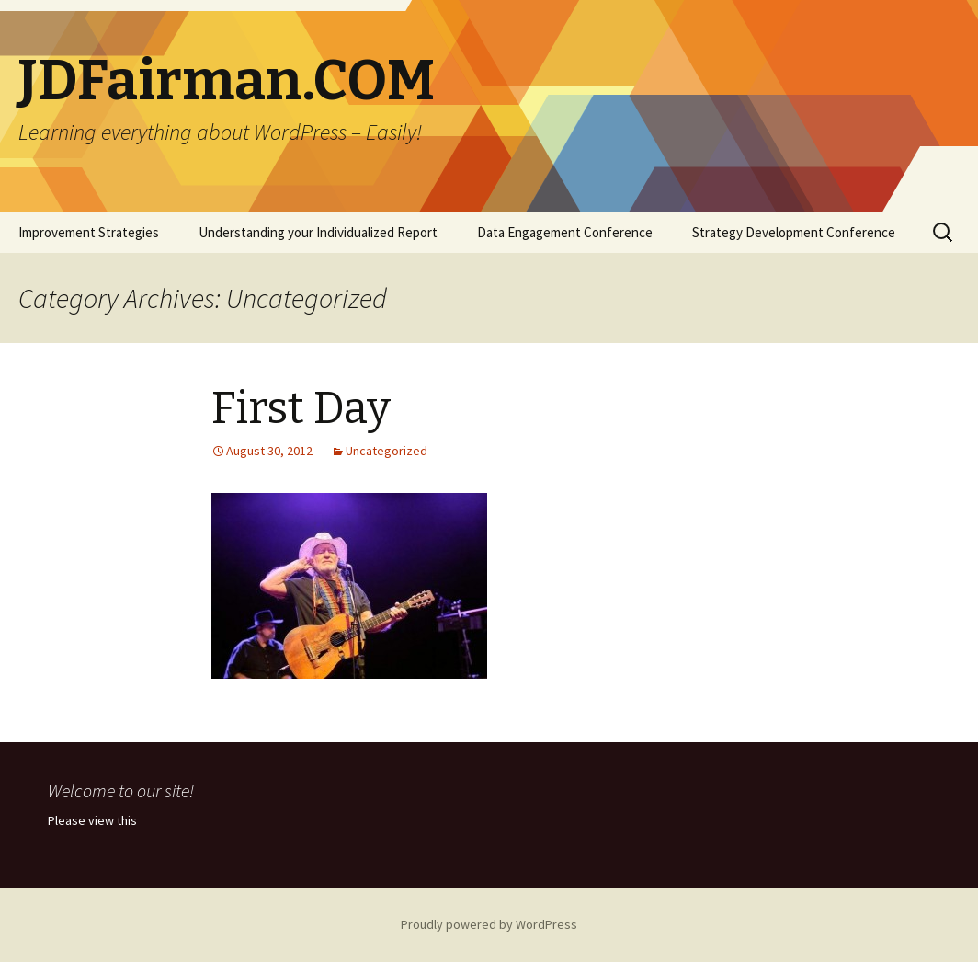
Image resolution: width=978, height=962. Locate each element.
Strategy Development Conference (793, 232)
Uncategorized (386, 450)
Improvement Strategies (88, 232)
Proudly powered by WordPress (489, 924)
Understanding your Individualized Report (318, 232)
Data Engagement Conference (565, 232)
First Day (301, 408)
